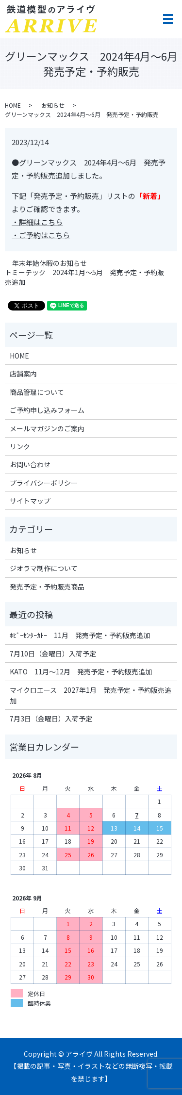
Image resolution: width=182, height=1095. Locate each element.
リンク (20, 446)
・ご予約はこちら (41, 235)
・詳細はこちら (37, 222)
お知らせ (53, 105)
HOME (13, 105)
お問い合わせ (30, 464)
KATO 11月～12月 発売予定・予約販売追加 (81, 671)
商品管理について (37, 392)
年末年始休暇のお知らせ (49, 263)
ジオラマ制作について (44, 568)
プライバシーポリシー (44, 483)
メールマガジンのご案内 (47, 428)
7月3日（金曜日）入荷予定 (51, 718)
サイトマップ (30, 501)
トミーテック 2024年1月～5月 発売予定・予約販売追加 (84, 277)
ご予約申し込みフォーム (47, 410)
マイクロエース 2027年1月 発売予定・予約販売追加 (90, 695)
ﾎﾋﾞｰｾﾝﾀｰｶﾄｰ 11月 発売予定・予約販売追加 (80, 635)
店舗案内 (23, 373)
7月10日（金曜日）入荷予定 (53, 653)
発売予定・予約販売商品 (47, 586)
